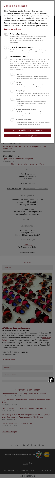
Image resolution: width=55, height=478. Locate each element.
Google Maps (20, 91)
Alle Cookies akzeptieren (27, 136)
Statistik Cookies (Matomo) (21, 47)
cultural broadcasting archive (26, 109)
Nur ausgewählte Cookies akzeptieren (27, 130)
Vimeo (18, 82)
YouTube (19, 74)
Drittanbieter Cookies (19, 57)
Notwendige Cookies (18, 34)
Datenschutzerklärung (12, 29)
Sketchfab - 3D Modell (23, 120)
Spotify (18, 99)
